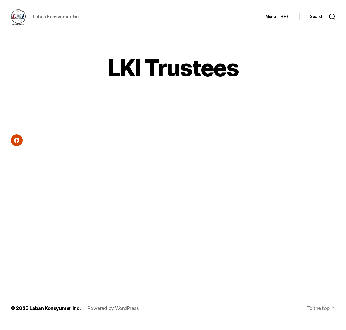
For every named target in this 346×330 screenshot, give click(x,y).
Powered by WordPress (113, 315)
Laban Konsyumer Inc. (55, 315)
